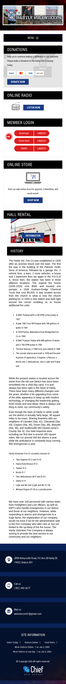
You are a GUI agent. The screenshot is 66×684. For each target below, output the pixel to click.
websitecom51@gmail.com (28, 613)
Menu (33, 38)
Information (33, 235)
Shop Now (33, 200)
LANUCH (41, 133)
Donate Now (18, 81)
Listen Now (33, 107)
